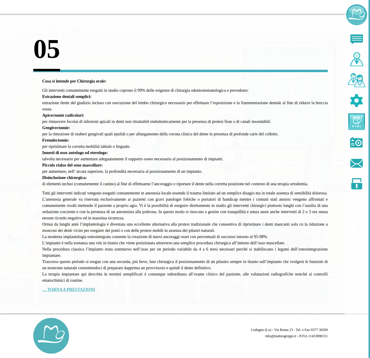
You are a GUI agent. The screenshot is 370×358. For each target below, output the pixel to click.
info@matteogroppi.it (280, 336)
